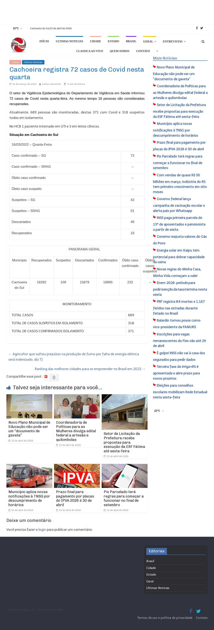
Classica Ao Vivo (89, 51)
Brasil (131, 41)
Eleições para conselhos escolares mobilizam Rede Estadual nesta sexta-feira (180, 391)
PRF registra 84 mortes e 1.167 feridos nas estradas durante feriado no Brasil (179, 307)
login (42, 530)
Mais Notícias (165, 58)
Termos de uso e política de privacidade (165, 618)
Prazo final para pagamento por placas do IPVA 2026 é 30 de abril (75, 498)
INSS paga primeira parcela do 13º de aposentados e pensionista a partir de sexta (179, 224)
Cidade (95, 41)
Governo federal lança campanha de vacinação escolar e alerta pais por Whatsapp (179, 205)
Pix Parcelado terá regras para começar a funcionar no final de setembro (124, 498)
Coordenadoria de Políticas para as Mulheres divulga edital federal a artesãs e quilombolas (76, 431)
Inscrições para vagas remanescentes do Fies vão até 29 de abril (179, 340)
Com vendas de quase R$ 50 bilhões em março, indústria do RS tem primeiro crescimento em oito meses (180, 183)
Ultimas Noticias (69, 41)
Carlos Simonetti (51, 84)
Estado (113, 41)
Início (44, 41)
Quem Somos (120, 51)
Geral (148, 41)
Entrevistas (173, 41)
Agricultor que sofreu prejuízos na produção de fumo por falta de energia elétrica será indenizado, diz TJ (73, 356)
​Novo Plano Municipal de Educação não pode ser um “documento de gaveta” (29, 429)
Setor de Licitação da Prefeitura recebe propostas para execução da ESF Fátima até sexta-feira (124, 442)
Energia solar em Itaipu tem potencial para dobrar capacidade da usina (179, 256)
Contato (143, 51)
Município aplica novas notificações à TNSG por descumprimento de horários (29, 498)
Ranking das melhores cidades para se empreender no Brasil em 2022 (90, 369)
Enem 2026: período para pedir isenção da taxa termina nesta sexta (180, 289)
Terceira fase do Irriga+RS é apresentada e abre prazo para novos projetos (176, 372)
